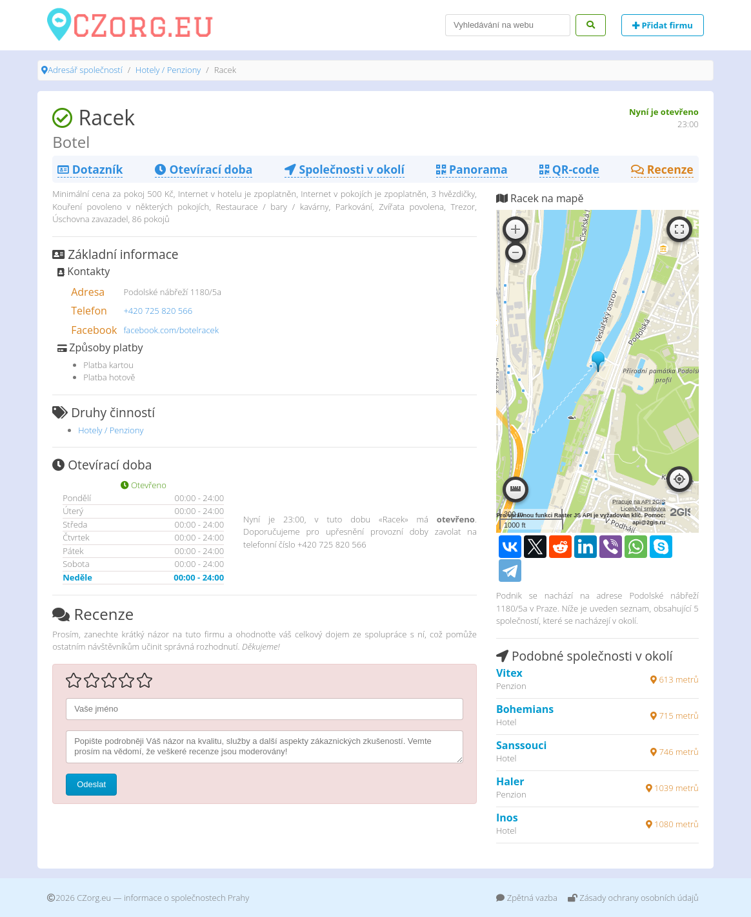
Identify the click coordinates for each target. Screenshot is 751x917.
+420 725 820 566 (157, 310)
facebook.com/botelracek (171, 330)
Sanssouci (521, 745)
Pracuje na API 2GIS (639, 502)
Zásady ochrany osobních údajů (633, 897)
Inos (507, 817)
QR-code (569, 169)
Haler (510, 781)
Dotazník (90, 169)
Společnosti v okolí (345, 169)
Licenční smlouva (643, 509)
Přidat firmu (662, 25)
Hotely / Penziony (168, 70)
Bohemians (525, 709)
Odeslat (91, 784)
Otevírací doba (203, 169)
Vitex (509, 673)
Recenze (662, 169)
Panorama (471, 169)
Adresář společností (85, 70)
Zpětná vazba (526, 897)
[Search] (507, 25)
